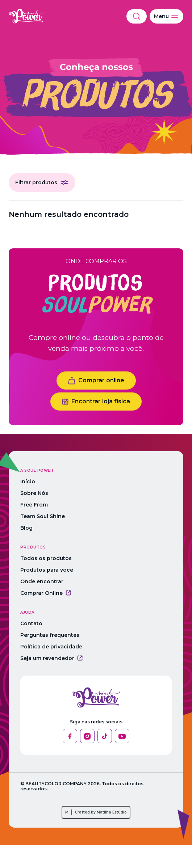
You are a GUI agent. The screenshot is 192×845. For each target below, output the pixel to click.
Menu (166, 16)
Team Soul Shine (42, 516)
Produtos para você (46, 570)
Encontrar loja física (96, 401)
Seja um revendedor (51, 658)
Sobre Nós (34, 493)
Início (27, 481)
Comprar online (96, 380)
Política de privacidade (51, 646)
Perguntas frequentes (49, 635)
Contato (31, 623)
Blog (26, 528)
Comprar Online (45, 593)
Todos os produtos (46, 558)
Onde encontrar (41, 581)
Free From (34, 504)
